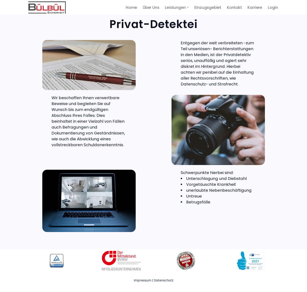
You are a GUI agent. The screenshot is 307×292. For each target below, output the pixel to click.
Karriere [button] (254, 7)
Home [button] (131, 7)
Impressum (143, 280)
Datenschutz (163, 280)
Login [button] (273, 7)
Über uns (151, 7)
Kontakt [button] (234, 7)
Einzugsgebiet (207, 7)
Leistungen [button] (175, 7)
